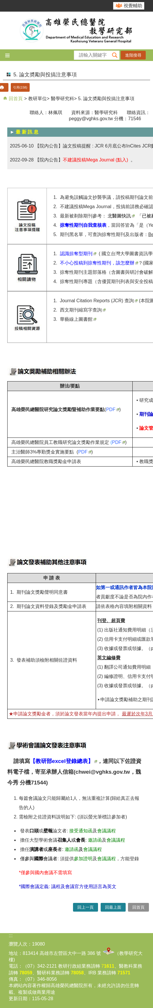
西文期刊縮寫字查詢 (83, 309)
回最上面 (113, 907)
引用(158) (20, 87)
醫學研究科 (62, 98)
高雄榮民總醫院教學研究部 (76, 30)
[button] (115, 55)
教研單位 (37, 98)
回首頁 (15, 98)
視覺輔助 (133, 5)
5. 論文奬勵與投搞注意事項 (106, 98)
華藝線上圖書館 (78, 319)
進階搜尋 (133, 55)
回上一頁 (85, 907)
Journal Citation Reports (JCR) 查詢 (99, 300)
